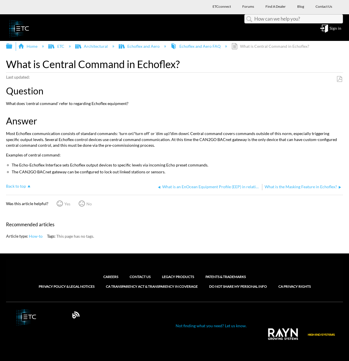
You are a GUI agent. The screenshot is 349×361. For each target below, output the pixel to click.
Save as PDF (339, 79)
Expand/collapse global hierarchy (12, 46)
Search (249, 19)
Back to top (16, 186)
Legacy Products (178, 277)
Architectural (92, 46)
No (89, 203)
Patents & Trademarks (225, 277)
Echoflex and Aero (139, 46)
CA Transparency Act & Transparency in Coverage (152, 287)
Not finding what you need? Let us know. (211, 325)
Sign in (335, 28)
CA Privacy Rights (294, 287)
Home (28, 46)
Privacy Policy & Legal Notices (66, 287)
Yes (67, 203)
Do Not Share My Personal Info (238, 287)
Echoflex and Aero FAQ (195, 46)
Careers (110, 277)
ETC (56, 46)
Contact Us (140, 277)
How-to (36, 236)
